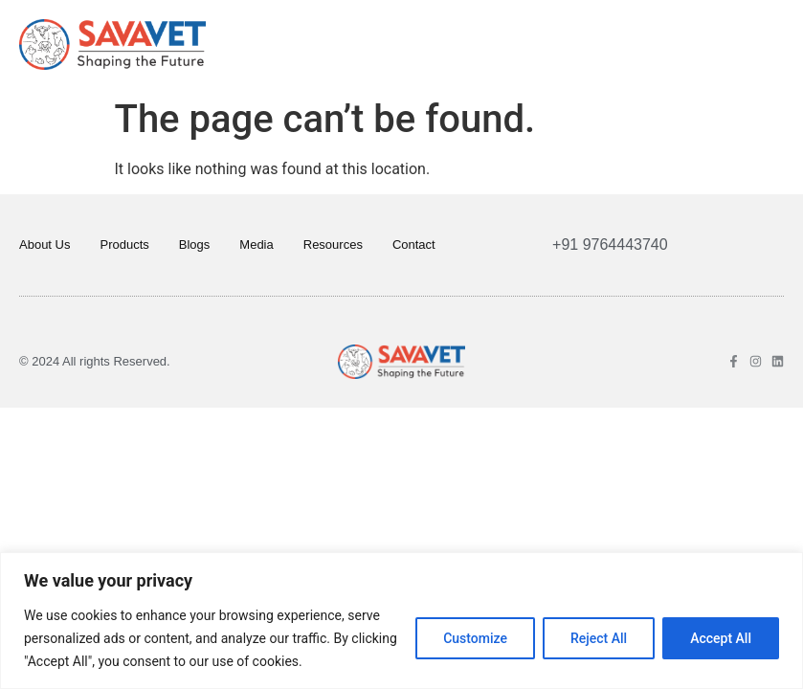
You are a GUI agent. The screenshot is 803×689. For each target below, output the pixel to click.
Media (256, 244)
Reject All (598, 638)
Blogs (195, 244)
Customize (475, 638)
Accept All (720, 638)
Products (124, 244)
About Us (44, 244)
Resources (333, 244)
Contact (413, 244)
